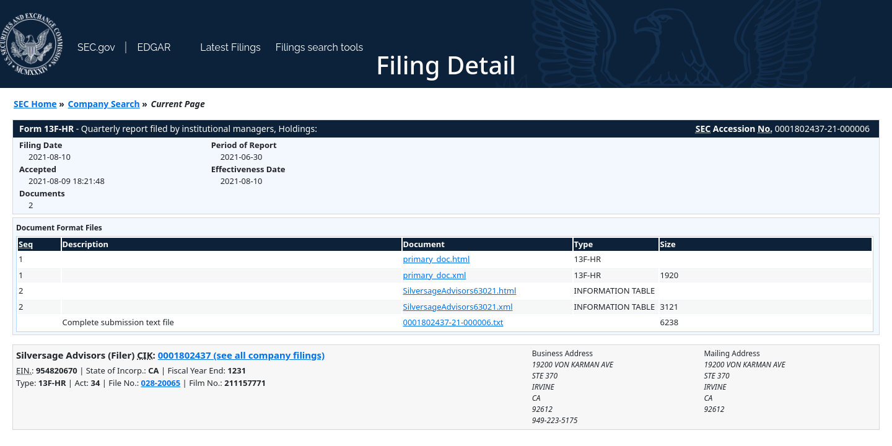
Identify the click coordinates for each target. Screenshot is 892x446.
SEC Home (35, 104)
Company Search (104, 104)
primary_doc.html (436, 259)
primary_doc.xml (434, 275)
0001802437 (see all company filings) (241, 355)
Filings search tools (320, 47)
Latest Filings (230, 47)
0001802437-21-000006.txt (453, 322)
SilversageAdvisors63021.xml (458, 306)
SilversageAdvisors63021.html (460, 290)
